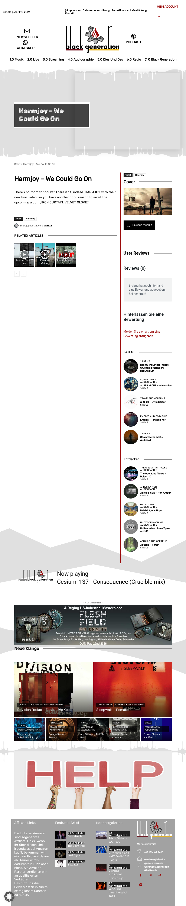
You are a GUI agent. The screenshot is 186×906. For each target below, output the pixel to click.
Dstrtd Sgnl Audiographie (148, 506)
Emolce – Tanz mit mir (152, 420)
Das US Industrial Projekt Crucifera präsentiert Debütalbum (154, 368)
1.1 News (145, 361)
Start (17, 164)
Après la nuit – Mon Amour (154, 493)
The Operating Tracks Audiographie (153, 469)
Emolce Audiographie (153, 416)
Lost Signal (75, 855)
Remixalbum (56, 723)
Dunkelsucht (75, 836)
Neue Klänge (26, 648)
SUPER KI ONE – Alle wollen (155, 385)
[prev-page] (17, 274)
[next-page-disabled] (23, 274)
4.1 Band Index (76, 833)
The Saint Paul (76, 845)
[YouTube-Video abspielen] (148, 201)
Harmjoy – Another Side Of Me (24, 260)
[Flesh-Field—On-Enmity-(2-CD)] (93, 625)
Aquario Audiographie (153, 541)
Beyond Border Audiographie (120, 728)
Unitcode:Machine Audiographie (151, 523)
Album (144, 531)
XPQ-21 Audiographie (153, 398)
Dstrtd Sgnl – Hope (150, 510)
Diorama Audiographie (29, 730)
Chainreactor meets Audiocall (151, 439)
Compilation (105, 704)
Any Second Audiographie (88, 728)
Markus (47, 225)
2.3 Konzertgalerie (118, 833)
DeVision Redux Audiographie (46, 704)
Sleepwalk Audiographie (129, 704)
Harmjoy (30, 218)
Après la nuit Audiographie (148, 488)
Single (144, 388)
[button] (9, 896)
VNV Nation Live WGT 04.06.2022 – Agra (119, 856)
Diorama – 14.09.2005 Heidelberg (115, 874)
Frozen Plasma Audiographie (152, 728)
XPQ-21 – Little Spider (152, 402)
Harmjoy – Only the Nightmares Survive (65, 260)
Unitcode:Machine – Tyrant (155, 528)
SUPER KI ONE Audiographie (148, 380)
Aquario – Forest (149, 545)
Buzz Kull (73, 864)
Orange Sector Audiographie (57, 728)
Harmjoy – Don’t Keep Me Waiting (45, 260)
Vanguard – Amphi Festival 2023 (118, 892)
